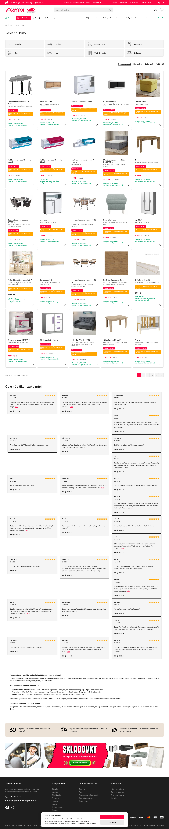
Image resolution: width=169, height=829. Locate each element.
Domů (8, 25)
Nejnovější (137, 64)
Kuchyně (129, 18)
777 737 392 (15, 796)
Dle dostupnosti (124, 64)
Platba (123, 2)
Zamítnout (112, 822)
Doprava (113, 2)
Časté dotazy (146, 2)
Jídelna (137, 18)
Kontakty (134, 2)
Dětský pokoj (107, 18)
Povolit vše (112, 817)
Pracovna (119, 18)
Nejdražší (160, 64)
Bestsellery (50, 18)
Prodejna (37, 18)
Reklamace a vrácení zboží (88, 795)
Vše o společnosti (117, 789)
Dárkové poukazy (117, 792)
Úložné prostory (148, 18)
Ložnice (97, 18)
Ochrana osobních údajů (13, 825)
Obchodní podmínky (86, 798)
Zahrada (161, 18)
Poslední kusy (23, 18)
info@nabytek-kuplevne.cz (23, 800)
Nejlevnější (149, 64)
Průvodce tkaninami (118, 795)
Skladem (9, 18)
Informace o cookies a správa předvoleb (38, 825)
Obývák (89, 18)
